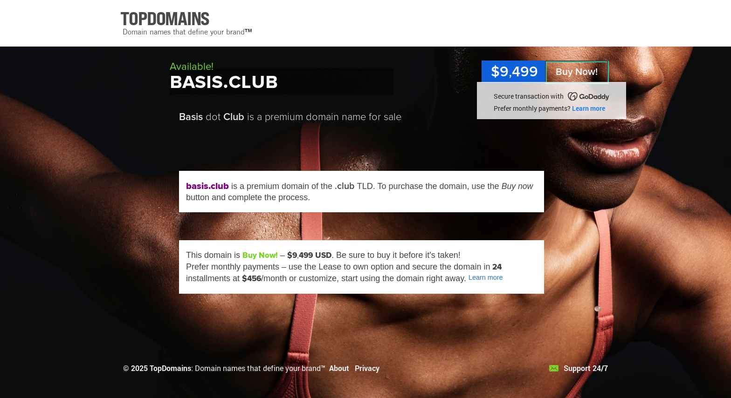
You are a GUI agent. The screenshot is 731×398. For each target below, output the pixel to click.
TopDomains (170, 368)
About (339, 368)
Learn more (588, 108)
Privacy (367, 368)
